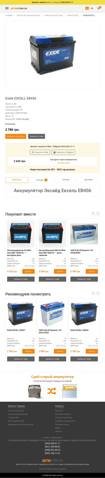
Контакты (59, 411)
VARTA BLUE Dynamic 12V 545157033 (50, 331)
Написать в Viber (40, 152)
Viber (49, 2)
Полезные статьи (62, 425)
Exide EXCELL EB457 (16, 330)
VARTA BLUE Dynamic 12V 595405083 (81, 251)
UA (92, 8)
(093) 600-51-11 (52, 443)
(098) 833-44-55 (52, 450)
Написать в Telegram (63, 152)
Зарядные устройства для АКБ (20, 425)
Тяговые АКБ (13, 418)
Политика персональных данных (52, 469)
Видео (57, 428)
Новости (58, 432)
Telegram (56, 2)
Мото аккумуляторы (16, 421)
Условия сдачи (63, 163)
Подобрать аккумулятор (65, 421)
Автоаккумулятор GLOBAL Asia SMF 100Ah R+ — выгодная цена (19, 252)
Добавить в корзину (15, 136)
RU (87, 8)
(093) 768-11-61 (52, 453)
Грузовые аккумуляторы (18, 414)
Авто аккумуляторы (16, 411)
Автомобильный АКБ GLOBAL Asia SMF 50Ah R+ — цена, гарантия (52, 252)
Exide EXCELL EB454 (79, 330)
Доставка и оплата (62, 414)
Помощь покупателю (63, 418)
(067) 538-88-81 (52, 446)
